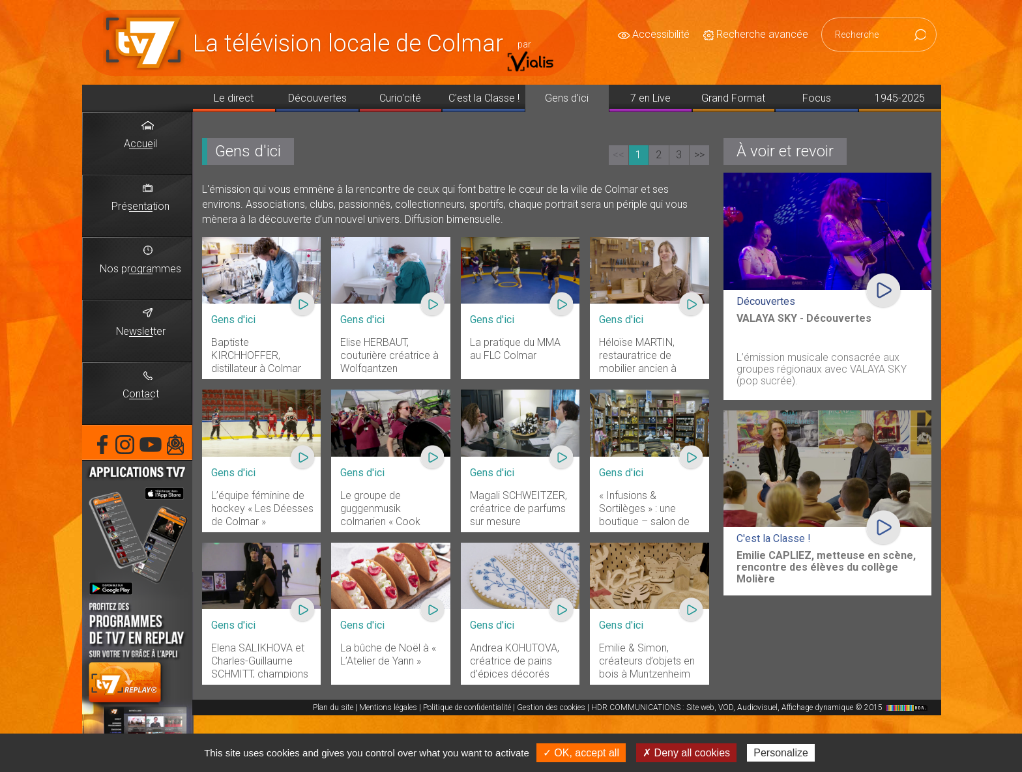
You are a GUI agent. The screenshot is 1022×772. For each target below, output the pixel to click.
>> (699, 155)
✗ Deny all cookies (686, 752)
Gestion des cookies (551, 707)
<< (618, 155)
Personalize (780, 752)
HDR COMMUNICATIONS (761, 707)
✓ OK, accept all (581, 752)
